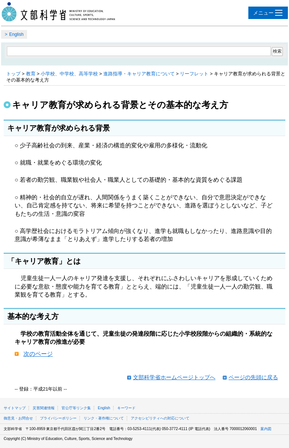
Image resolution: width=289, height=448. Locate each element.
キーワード (126, 408)
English (16, 34)
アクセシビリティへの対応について (160, 418)
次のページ (38, 354)
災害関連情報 (44, 408)
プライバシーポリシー (58, 418)
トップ (13, 73)
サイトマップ (15, 408)
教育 (31, 73)
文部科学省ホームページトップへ (174, 377)
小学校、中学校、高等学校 (69, 73)
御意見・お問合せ (18, 418)
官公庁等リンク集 (76, 408)
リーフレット (194, 73)
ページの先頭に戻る (253, 377)
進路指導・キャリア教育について (139, 73)
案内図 (265, 429)
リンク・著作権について (104, 418)
